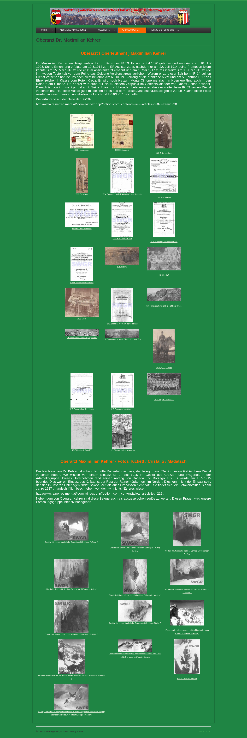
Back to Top (205, 731)
